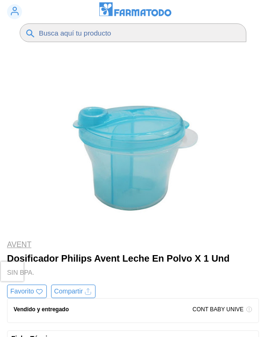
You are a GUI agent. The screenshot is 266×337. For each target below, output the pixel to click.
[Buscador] (130, 33)
